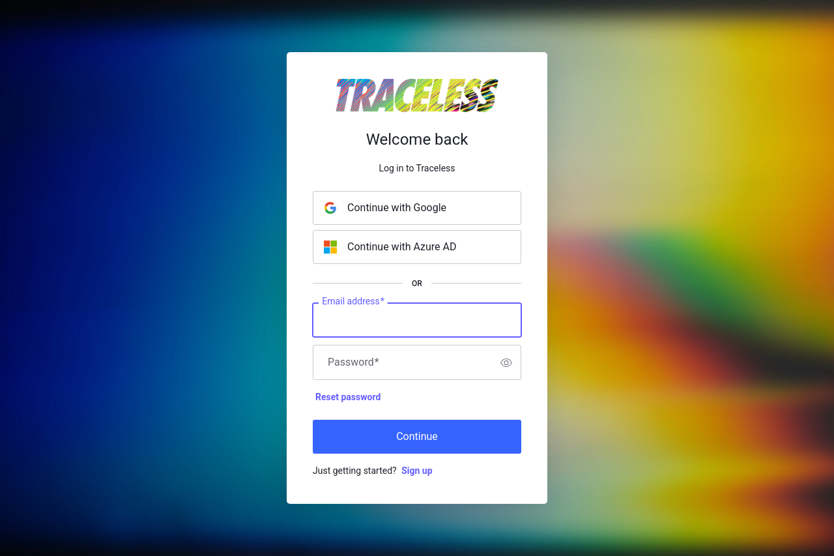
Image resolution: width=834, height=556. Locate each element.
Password (353, 362)
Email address (353, 302)
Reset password (348, 397)
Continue (417, 436)
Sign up (416, 470)
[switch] (506, 362)
